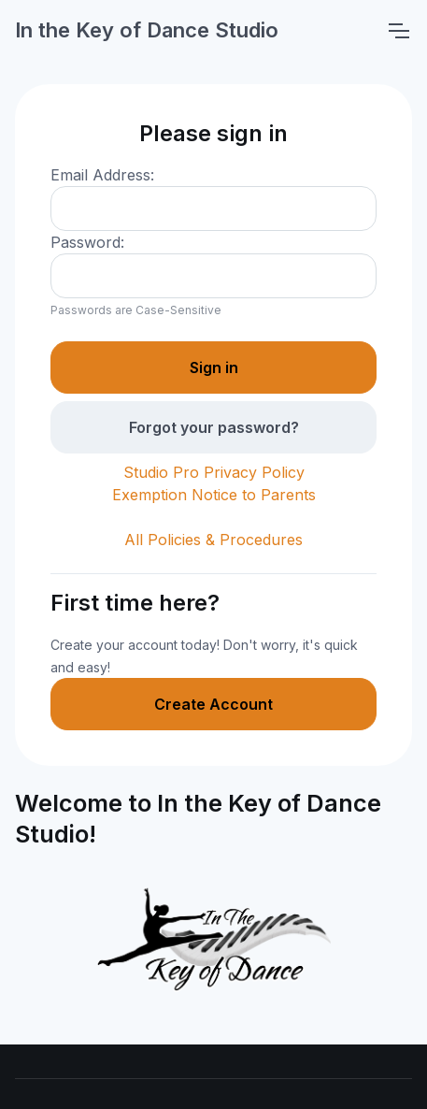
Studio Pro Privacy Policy (214, 472)
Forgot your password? (214, 427)
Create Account (213, 704)
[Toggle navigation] (398, 31)
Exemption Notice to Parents (214, 494)
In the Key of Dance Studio (146, 30)
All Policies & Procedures (213, 539)
